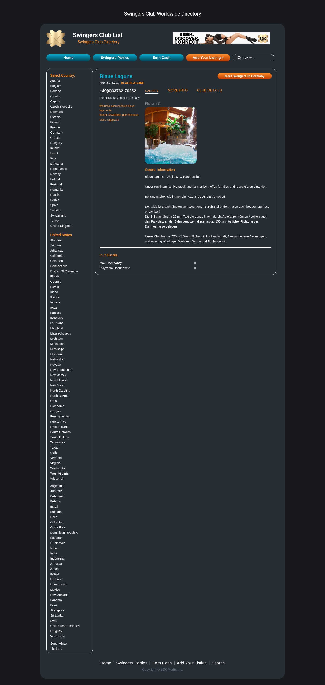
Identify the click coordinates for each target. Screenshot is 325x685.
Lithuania (56, 163)
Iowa (53, 307)
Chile (53, 517)
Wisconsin (57, 478)
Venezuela (57, 636)
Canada (55, 91)
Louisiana (56, 323)
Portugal (56, 184)
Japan (54, 569)
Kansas (55, 312)
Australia (56, 491)
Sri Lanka (56, 615)
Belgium (55, 86)
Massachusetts (60, 333)
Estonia (55, 117)
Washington (58, 468)
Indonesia (57, 558)
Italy (53, 158)
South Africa (58, 643)
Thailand (56, 648)
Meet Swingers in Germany (244, 76)
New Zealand (59, 594)
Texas (54, 447)
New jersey (58, 375)
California (56, 255)
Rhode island (59, 426)
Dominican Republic (64, 532)
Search (218, 663)
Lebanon (56, 579)
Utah (53, 452)
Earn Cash (161, 58)
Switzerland (58, 215)
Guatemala (57, 543)
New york (56, 385)
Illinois (54, 297)
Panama (56, 600)
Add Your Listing (192, 663)
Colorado (56, 261)
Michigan (56, 338)
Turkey (54, 220)
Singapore (57, 610)
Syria (53, 620)
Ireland (55, 148)
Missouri (56, 354)
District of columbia (64, 271)
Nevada (55, 364)
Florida (55, 276)
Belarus (55, 501)
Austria (55, 80)
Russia (55, 194)
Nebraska (56, 359)
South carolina (60, 432)
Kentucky (56, 318)
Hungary (56, 143)
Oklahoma (57, 406)
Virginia (55, 463)
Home (68, 58)
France (55, 127)
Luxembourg (58, 584)
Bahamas (56, 496)
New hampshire (61, 369)
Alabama (56, 240)
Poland (55, 179)
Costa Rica (57, 527)
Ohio (53, 401)
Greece (55, 137)
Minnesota (57, 344)
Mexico (55, 589)
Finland (55, 122)
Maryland (56, 328)
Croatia (55, 96)
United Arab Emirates (65, 626)
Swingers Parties (115, 58)
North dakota (59, 395)
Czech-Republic (61, 106)
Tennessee (57, 442)
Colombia (56, 522)
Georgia (55, 281)
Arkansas (56, 250)
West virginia (59, 473)
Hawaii (54, 286)
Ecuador (56, 537)
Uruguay (56, 631)
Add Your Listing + (208, 58)
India (53, 553)
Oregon (55, 411)
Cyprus (55, 101)
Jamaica (56, 563)
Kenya (54, 574)
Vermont (56, 458)
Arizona (55, 245)
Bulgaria (56, 511)
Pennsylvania (59, 416)
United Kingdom (61, 226)
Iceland (55, 548)
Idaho (54, 292)
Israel (54, 153)
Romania (56, 189)
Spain (54, 205)
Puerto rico (58, 421)
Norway (55, 174)
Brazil (54, 506)
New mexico (58, 380)
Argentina (56, 486)
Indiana (55, 302)
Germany (56, 132)
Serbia (54, 200)
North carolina (60, 390)
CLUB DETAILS (209, 90)
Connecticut (58, 266)
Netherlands (58, 168)
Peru (53, 605)
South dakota (59, 437)
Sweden (55, 210)
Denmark (56, 111)
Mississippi (57, 349)
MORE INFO (178, 90)
